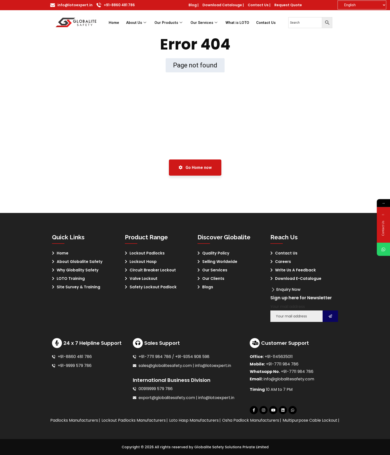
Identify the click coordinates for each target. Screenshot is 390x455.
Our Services (205, 22)
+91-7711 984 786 (282, 364)
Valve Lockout (143, 278)
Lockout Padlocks (147, 253)
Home (114, 22)
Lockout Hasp (143, 261)
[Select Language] (362, 4)
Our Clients (213, 278)
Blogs (207, 287)
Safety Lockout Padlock (153, 287)
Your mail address (287, 306)
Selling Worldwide (219, 261)
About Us (136, 22)
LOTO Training (71, 278)
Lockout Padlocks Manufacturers (155, 420)
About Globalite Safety (79, 261)
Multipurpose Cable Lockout (331, 420)
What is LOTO (237, 22)
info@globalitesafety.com (289, 379)
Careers (283, 261)
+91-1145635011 (279, 356)
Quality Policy (215, 253)
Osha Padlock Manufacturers (271, 420)
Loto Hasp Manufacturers (215, 420)
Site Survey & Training (78, 287)
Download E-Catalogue (298, 278)
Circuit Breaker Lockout (153, 270)
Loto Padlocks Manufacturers (90, 420)
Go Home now (195, 167)
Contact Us (266, 22)
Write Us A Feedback (295, 270)
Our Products (169, 22)
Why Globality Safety (77, 270)
